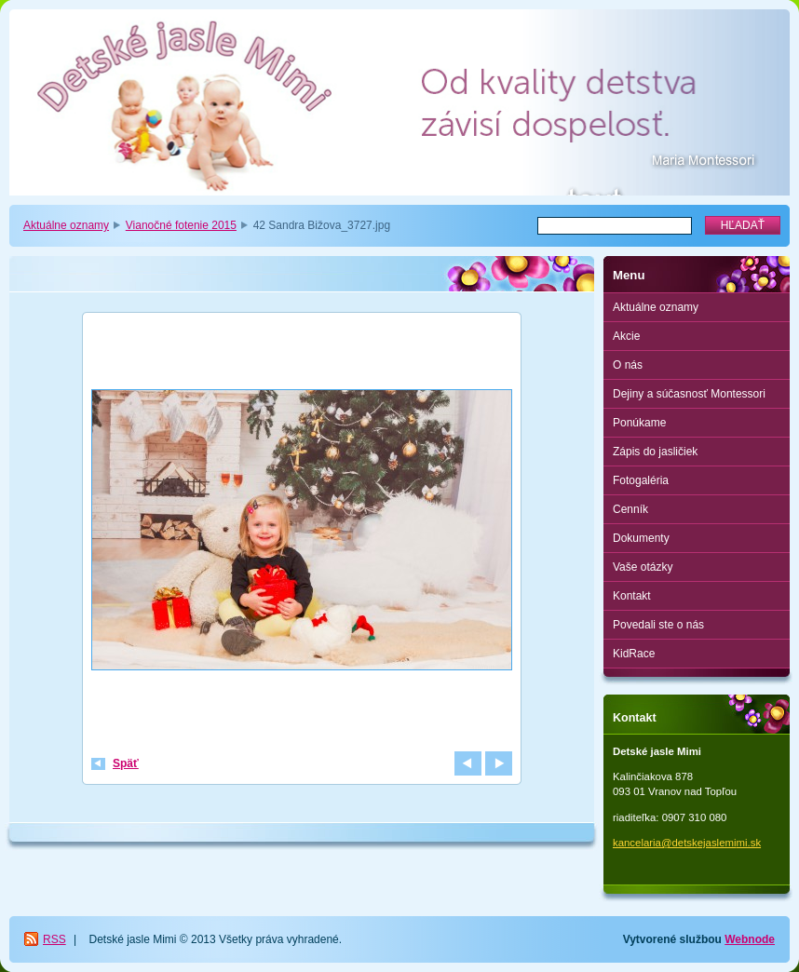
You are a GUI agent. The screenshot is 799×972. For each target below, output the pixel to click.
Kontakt (632, 595)
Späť (126, 763)
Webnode (750, 939)
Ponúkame (639, 422)
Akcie (626, 336)
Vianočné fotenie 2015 (181, 225)
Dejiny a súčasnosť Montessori (689, 393)
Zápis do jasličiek (655, 451)
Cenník (630, 509)
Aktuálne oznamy (66, 225)
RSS (54, 939)
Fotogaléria (641, 480)
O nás (628, 364)
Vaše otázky (642, 567)
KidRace (634, 653)
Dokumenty (641, 538)
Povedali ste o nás (658, 624)
